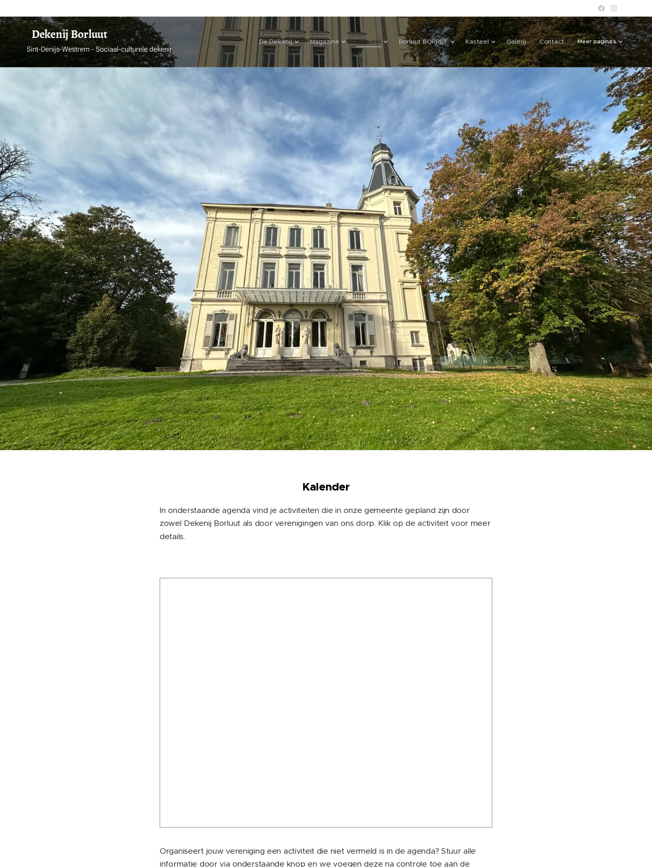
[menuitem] (301, 42)
